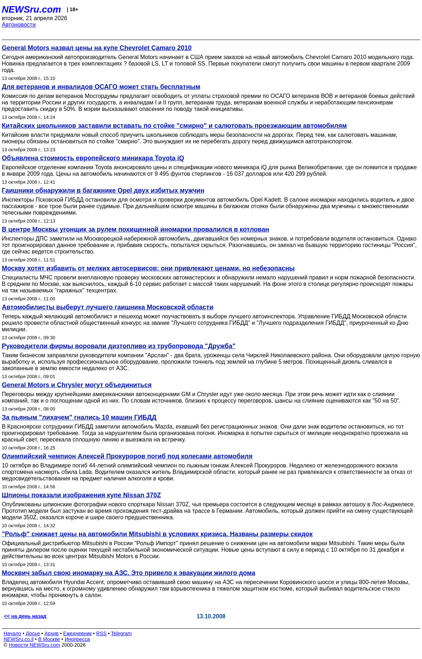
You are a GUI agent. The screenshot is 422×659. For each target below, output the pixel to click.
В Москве (49, 639)
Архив (52, 633)
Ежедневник (77, 633)
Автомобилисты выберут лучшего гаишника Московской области (107, 307)
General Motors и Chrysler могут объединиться (77, 385)
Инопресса (77, 639)
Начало (12, 633)
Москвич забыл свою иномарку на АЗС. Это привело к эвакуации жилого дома (128, 573)
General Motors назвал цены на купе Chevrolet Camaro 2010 (97, 47)
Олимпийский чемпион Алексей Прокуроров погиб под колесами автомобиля (127, 456)
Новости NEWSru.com (34, 645)
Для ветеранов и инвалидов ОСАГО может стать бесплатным (101, 86)
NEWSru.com (31, 9)
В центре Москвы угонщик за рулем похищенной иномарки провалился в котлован (135, 229)
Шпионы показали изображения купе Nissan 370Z (81, 495)
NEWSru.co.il (18, 639)
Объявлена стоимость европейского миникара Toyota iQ (93, 158)
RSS (101, 633)
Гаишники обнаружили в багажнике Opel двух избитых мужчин (103, 190)
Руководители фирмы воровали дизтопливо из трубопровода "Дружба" (118, 346)
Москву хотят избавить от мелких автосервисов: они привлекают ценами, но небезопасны (148, 268)
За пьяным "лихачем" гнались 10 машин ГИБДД (79, 417)
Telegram (121, 633)
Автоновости (19, 25)
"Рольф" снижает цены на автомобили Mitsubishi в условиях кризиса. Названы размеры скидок (157, 534)
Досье (33, 633)
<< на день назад (25, 616)
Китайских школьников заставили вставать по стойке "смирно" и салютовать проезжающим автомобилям (174, 125)
